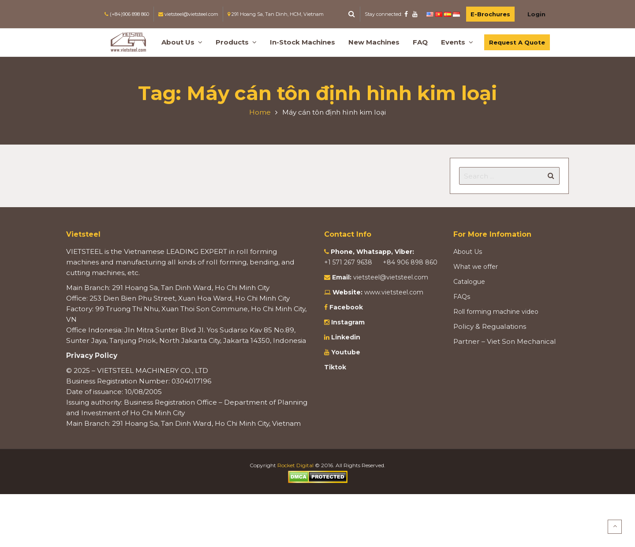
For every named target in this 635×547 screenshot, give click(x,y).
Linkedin (344, 337)
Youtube (344, 352)
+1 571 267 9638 (349, 262)
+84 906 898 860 (410, 262)
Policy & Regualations (489, 326)
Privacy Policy (91, 355)
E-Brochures (490, 14)
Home (260, 112)
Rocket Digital (295, 465)
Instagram (347, 322)
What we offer (475, 267)
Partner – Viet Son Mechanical (504, 341)
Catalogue (469, 282)
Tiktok (335, 367)
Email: (341, 277)
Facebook (346, 307)
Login (536, 14)
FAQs (461, 297)
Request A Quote (517, 42)
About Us (467, 252)
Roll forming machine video (495, 312)
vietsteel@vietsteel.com (390, 277)
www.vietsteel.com (393, 292)
